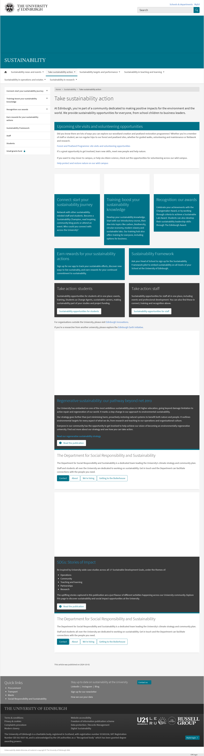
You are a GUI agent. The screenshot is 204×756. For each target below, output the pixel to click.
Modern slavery (11, 728)
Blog (97, 686)
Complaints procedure (15, 724)
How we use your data (82, 696)
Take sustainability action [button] (60, 72)
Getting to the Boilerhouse (112, 478)
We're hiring (88, 478)
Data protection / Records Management (90, 724)
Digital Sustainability (81, 728)
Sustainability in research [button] (62, 79)
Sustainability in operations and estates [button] (24, 79)
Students (11, 143)
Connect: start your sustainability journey (25, 91)
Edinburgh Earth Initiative (130, 327)
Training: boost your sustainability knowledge (22, 100)
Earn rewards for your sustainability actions (22, 118)
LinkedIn (75, 686)
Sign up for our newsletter (84, 691)
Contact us (144, 682)
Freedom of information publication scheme (92, 721)
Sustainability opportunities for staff (151, 311)
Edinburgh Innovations (117, 322)
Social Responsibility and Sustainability (27, 698)
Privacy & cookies (12, 721)
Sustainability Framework (18, 128)
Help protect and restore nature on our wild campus (82, 163)
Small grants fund (16, 151)
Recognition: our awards (17, 109)
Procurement (14, 687)
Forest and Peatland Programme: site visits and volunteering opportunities (93, 145)
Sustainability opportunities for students (79, 311)
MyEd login (192, 737)
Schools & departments (181, 4)
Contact (63, 478)
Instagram (87, 686)
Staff (9, 135)
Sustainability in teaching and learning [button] (143, 72)
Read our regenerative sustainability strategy (79, 436)
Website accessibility (81, 717)
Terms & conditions (13, 717)
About (75, 478)
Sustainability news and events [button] (26, 72)
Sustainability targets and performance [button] (98, 72)
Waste (11, 695)
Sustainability (70, 89)
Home (58, 89)
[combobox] (165, 10)
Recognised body (85, 737)
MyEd (197, 4)
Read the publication (71, 442)
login (195, 755)
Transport (13, 691)
